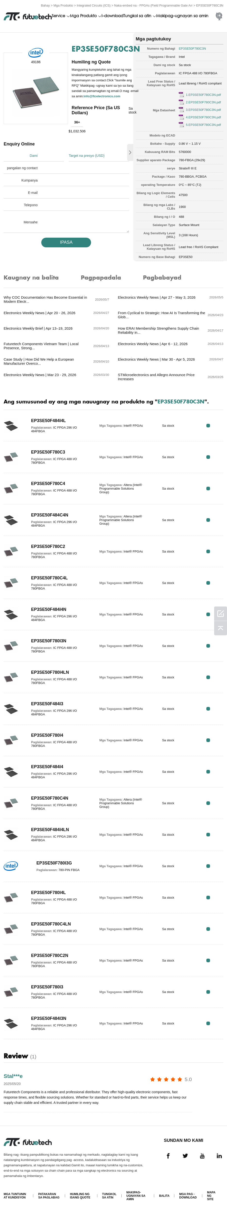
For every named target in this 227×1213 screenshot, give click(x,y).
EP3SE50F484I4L (48, 420)
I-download (112, 16)
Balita (164, 1196)
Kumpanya (29, 180)
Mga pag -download (188, 1195)
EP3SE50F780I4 (47, 735)
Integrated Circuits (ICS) (93, 5)
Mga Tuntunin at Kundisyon (15, 1195)
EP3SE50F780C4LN (51, 924)
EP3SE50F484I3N (49, 1018)
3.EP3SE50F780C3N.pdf (203, 110)
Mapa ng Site (211, 1196)
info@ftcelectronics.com (102, 96)
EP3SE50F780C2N (50, 955)
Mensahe (31, 222)
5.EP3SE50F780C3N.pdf (203, 125)
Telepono (31, 205)
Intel (182, 57)
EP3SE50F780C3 (48, 452)
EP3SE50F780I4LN (50, 672)
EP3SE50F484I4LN (50, 829)
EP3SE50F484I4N (49, 609)
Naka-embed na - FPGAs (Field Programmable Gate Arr (153, 5)
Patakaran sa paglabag (48, 1195)
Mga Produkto (63, 5)
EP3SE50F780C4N (50, 798)
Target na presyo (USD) (86, 156)
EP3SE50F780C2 (48, 546)
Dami (34, 156)
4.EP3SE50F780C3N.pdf (203, 117)
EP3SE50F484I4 (47, 766)
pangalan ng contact (22, 168)
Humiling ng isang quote (80, 1195)
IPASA (66, 242)
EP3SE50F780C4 (48, 483)
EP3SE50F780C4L (49, 578)
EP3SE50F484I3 (47, 703)
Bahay (45, 5)
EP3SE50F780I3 (47, 987)
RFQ (208, 425)
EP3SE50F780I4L (48, 892)
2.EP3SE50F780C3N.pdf (203, 102)
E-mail (33, 193)
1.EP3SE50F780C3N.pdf (203, 95)
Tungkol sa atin (137, 16)
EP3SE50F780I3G (54, 863)
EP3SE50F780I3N (49, 640)
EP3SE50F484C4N (50, 515)
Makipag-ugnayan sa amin (182, 16)
